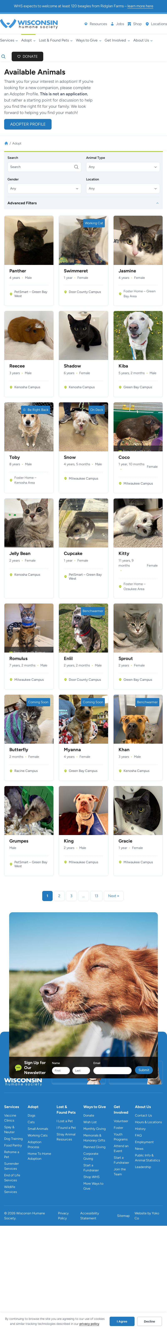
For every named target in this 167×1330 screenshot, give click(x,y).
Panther (17, 271)
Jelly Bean (20, 553)
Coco (124, 457)
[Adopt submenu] (28, 40)
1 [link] (47, 896)
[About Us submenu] (143, 40)
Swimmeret (76, 271)
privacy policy (89, 1324)
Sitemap (123, 1216)
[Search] (44, 167)
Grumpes (18, 841)
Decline (149, 1321)
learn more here (140, 6)
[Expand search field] (3, 56)
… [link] (83, 896)
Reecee (17, 366)
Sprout (126, 658)
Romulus (18, 658)
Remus (40, 652)
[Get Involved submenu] (117, 40)
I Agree (122, 1321)
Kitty (124, 553)
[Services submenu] (9, 40)
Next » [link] (113, 896)
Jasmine (127, 271)
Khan (124, 749)
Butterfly (18, 749)
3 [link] (71, 896)
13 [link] (96, 896)
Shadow (72, 366)
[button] (123, 167)
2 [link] (59, 896)
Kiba (123, 366)
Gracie (125, 841)
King (69, 841)
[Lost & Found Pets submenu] (56, 40)
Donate (30, 56)
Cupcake (73, 553)
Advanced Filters (22, 203)
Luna (147, 451)
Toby (14, 457)
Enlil (68, 658)
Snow (70, 457)
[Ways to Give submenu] (88, 40)
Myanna (72, 749)
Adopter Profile (28, 124)
